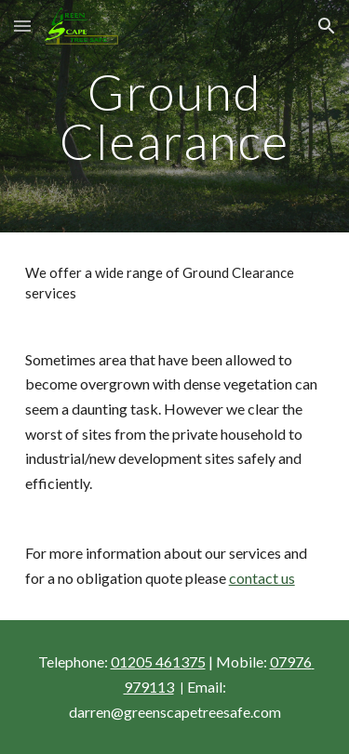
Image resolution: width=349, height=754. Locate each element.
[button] (22, 25)
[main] (175, 117)
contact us (262, 578)
